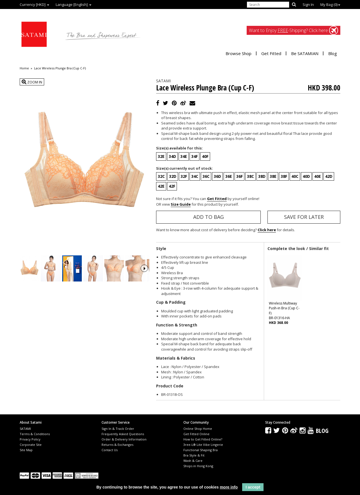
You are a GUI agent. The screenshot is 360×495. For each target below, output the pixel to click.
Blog (332, 53)
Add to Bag (208, 217)
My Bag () (330, 4)
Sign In (308, 4)
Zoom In (32, 82)
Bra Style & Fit (193, 455)
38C (250, 176)
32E (161, 156)
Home (24, 68)
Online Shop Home (197, 428)
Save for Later (304, 217)
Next (144, 276)
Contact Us (110, 450)
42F (172, 186)
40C (294, 176)
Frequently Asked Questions (123, 434)
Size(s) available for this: (179, 148)
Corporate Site (31, 444)
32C (161, 176)
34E (183, 156)
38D (262, 176)
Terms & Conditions (35, 434)
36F (239, 176)
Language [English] (73, 4)
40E (317, 176)
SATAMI (25, 428)
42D (328, 176)
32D (172, 176)
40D (306, 176)
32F (184, 176)
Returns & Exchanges (117, 444)
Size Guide (181, 204)
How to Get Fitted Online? (202, 439)
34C (194, 176)
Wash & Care (192, 460)
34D (172, 156)
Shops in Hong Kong (198, 466)
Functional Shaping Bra (200, 450)
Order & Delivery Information (124, 439)
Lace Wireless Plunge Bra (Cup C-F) (60, 68)
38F (284, 176)
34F (194, 156)
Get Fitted (271, 53)
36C (206, 176)
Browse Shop (238, 53)
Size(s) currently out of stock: (184, 168)
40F (205, 156)
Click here (267, 229)
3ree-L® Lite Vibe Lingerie (203, 444)
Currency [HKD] (34, 4)
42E (161, 186)
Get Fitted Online (196, 434)
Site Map (26, 450)
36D (217, 176)
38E (273, 176)
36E (228, 176)
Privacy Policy (30, 439)
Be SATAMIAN (304, 53)
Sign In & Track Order (118, 428)
